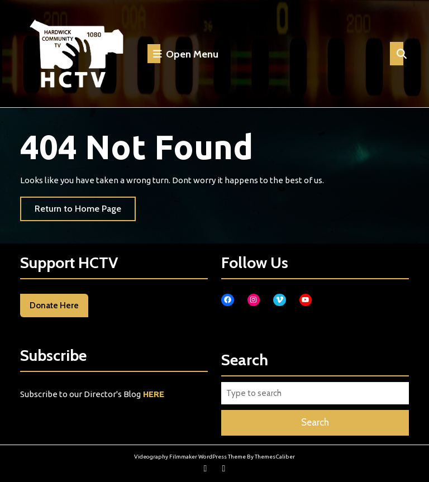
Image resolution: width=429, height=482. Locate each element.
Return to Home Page (85, 211)
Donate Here (54, 305)
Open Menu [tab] (182, 53)
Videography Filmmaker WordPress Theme (190, 457)
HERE (153, 394)
